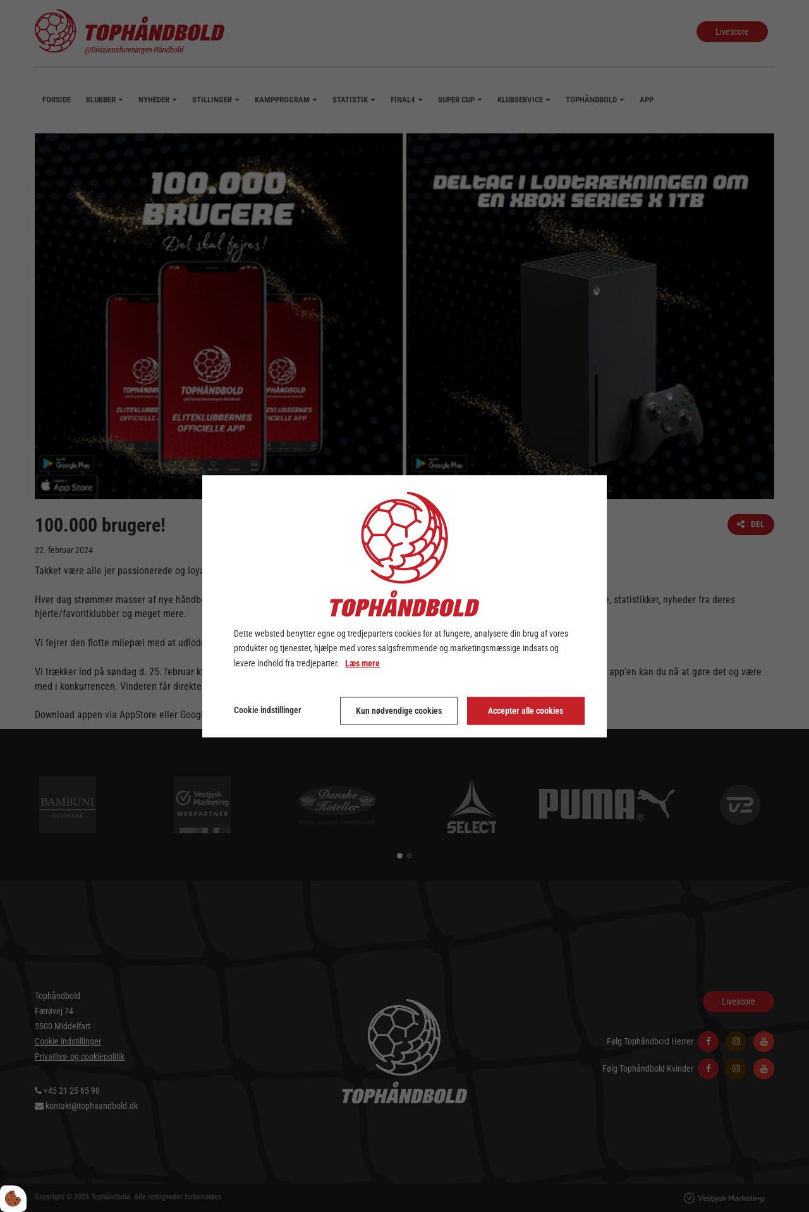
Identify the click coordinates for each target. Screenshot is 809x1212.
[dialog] (404, 606)
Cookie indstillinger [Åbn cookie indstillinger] (267, 710)
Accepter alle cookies (525, 711)
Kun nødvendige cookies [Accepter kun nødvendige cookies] (399, 711)
